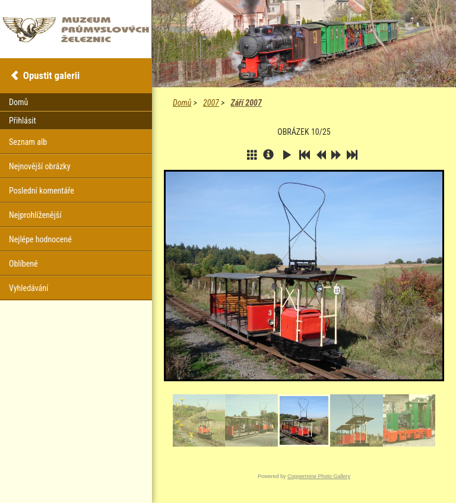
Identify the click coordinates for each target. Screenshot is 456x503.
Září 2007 (245, 102)
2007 (211, 102)
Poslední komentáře (41, 190)
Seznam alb (28, 142)
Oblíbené (23, 263)
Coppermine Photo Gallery (318, 476)
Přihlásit (22, 120)
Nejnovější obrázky (40, 166)
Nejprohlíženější (35, 215)
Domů (182, 102)
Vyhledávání (28, 288)
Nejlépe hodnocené (40, 239)
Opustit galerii (51, 75)
